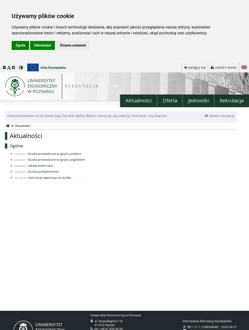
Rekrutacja (232, 100)
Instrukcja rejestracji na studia (49, 177)
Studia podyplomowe (43, 171)
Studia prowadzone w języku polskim (54, 153)
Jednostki (198, 100)
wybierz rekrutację (219, 116)
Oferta (170, 100)
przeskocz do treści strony (1, 64)
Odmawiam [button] (42, 45)
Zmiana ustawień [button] (73, 45)
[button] (4, 67)
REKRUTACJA (82, 86)
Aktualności (138, 100)
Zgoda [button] (20, 45)
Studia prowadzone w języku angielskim (56, 159)
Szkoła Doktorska (40, 165)
